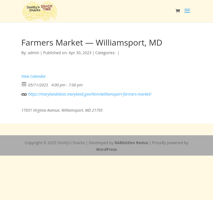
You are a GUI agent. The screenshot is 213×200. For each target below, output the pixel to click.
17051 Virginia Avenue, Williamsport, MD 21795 (62, 110)
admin (33, 52)
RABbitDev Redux (131, 142)
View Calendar (33, 76)
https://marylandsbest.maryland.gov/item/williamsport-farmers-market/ (86, 93)
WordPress (106, 149)
